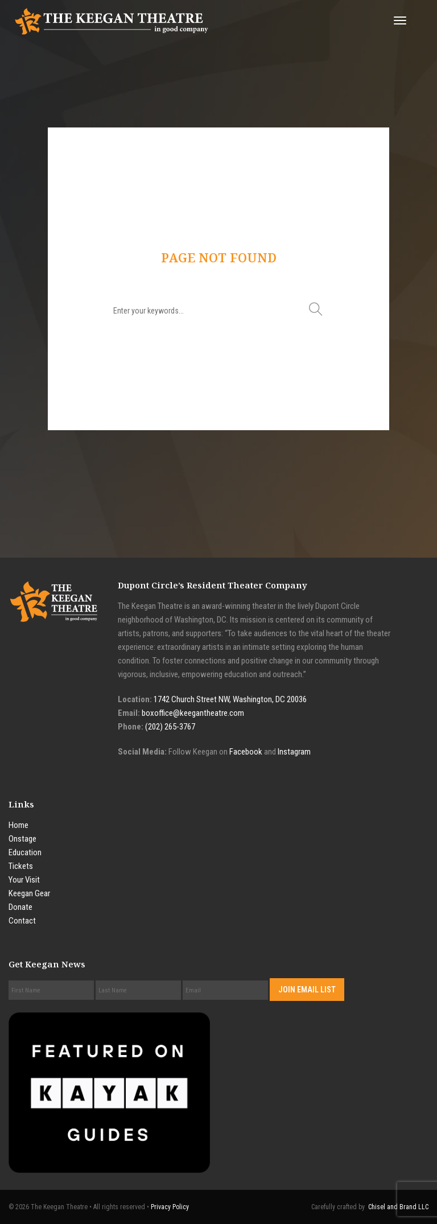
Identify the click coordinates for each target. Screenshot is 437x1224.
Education (25, 852)
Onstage (22, 839)
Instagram (294, 752)
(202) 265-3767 (170, 727)
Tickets (21, 866)
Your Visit (24, 880)
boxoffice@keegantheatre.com (193, 713)
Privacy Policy (170, 1207)
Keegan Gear (29, 893)
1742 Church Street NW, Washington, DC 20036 (230, 699)
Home (18, 825)
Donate (20, 907)
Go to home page (218, 368)
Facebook (245, 752)
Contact (22, 921)
